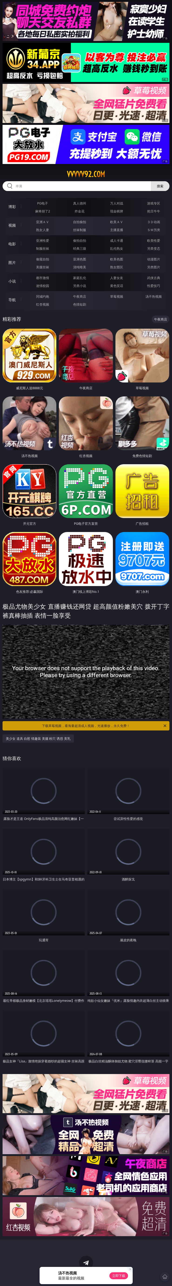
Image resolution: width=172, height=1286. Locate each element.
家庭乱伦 (79, 278)
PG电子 (42, 203)
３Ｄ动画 (153, 222)
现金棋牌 (116, 211)
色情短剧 (79, 304)
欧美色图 (116, 259)
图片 (12, 262)
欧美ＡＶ (116, 222)
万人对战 (116, 203)
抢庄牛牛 (153, 211)
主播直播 (116, 230)
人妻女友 (116, 278)
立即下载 (118, 1275)
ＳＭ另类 (153, 230)
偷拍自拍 (79, 240)
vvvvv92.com (86, 174)
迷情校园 (42, 285)
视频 (12, 225)
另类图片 (153, 267)
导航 (12, 299)
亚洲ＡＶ (42, 222)
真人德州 (79, 203)
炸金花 (79, 211)
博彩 (12, 206)
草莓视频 (116, 296)
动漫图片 (153, 259)
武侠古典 (153, 278)
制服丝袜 (42, 248)
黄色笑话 (116, 285)
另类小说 (79, 285)
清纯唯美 (79, 267)
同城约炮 (42, 296)
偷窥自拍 (42, 259)
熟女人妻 (42, 230)
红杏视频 (42, 304)
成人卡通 (116, 240)
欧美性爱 (153, 240)
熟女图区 (116, 267)
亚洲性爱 (42, 240)
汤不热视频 (153, 296)
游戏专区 (153, 203)
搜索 (160, 186)
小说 (12, 281)
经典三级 (79, 248)
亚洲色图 (79, 259)
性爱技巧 (153, 285)
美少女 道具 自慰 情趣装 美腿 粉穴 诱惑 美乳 (38, 738)
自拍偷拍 (79, 222)
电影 (12, 243)
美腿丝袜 (42, 267)
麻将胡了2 (42, 211)
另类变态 (153, 248)
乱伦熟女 (116, 248)
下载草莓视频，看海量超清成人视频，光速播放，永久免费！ (104, 726)
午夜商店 (79, 296)
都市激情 (42, 278)
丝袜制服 (79, 230)
